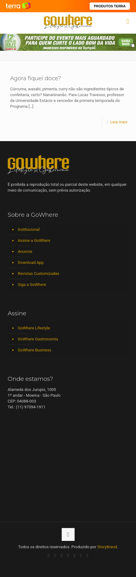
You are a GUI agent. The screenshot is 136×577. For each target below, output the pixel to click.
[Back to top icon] (68, 534)
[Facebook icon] (48, 555)
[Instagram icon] (68, 555)
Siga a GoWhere (32, 284)
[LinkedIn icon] (61, 555)
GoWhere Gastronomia (38, 339)
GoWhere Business (34, 350)
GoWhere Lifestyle (34, 328)
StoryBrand (107, 547)
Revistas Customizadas (38, 273)
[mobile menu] (127, 21)
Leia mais (118, 122)
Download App (31, 262)
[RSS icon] (81, 555)
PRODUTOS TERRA (110, 6)
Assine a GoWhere (34, 240)
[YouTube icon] (55, 555)
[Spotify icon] (74, 555)
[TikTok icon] (87, 555)
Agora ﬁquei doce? (35, 78)
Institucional (29, 229)
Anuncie (25, 251)
